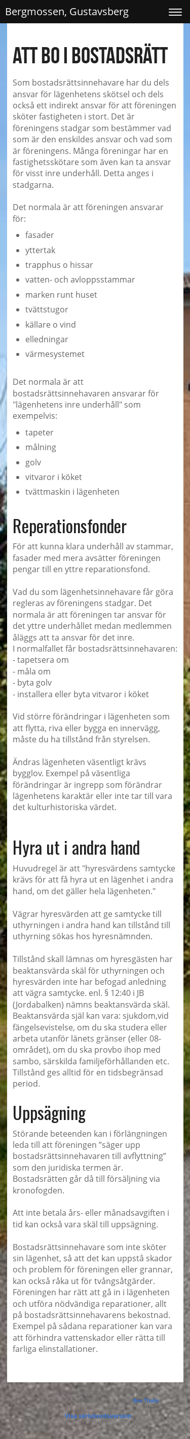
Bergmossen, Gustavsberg (67, 11)
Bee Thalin (146, 1401)
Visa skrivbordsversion (98, 1416)
